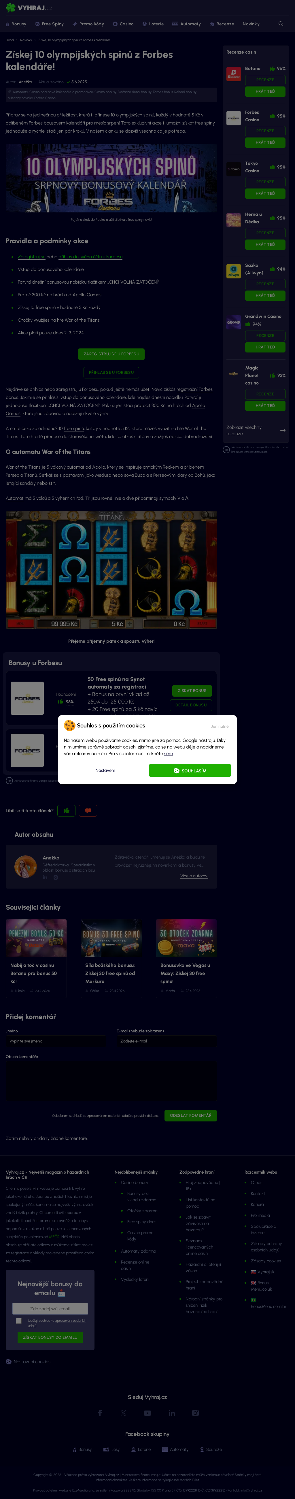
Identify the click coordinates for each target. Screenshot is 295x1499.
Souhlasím (194, 770)
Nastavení (105, 770)
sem (168, 753)
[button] (220, 725)
